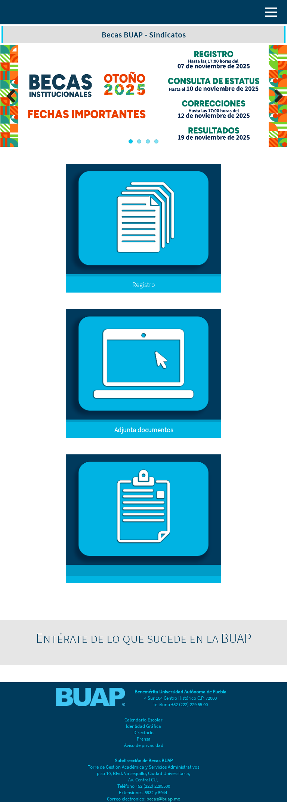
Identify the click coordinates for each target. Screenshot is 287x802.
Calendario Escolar (143, 720)
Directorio (143, 732)
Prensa (144, 739)
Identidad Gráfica (143, 726)
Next (275, 95)
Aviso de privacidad (143, 745)
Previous (11, 95)
